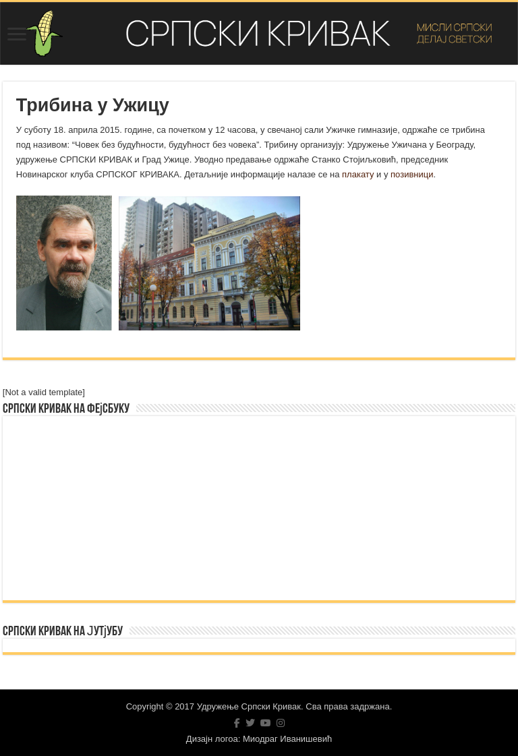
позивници (412, 174)
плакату (358, 174)
